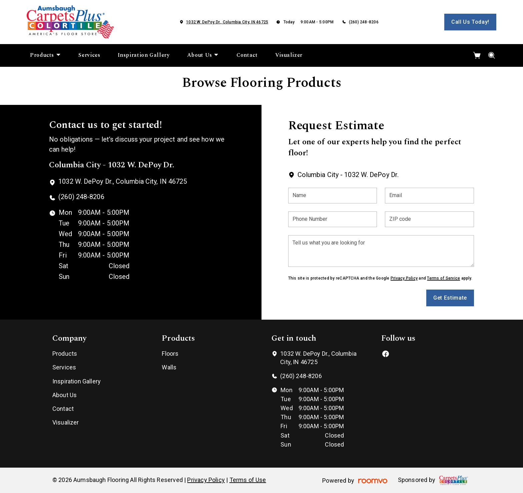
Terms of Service (443, 278)
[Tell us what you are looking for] (381, 251)
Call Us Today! (470, 22)
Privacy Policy (404, 278)
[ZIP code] (429, 219)
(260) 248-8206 (364, 22)
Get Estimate (450, 298)
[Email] (429, 195)
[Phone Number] (332, 219)
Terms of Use (247, 479)
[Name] (332, 195)
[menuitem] (45, 55)
